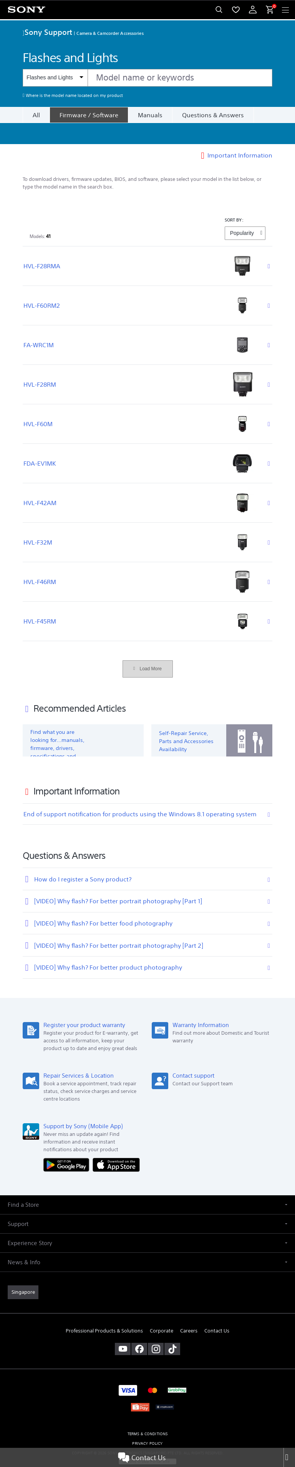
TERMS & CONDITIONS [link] (148, 1413)
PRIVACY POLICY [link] (147, 1422)
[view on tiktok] (172, 1328)
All (36, 115)
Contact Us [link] (216, 1309)
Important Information (239, 134)
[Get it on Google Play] (68, 1143)
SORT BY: (234, 199)
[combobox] (147, 78)
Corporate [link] (161, 1309)
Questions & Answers (213, 115)
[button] (147, 1183)
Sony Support (47, 32)
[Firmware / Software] (89, 115)
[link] (23, 1271)
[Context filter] (55, 77)
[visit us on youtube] (123, 1328)
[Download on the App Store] (116, 1143)
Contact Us (142, 1457)
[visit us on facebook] (139, 1328)
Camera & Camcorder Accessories (109, 33)
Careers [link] (188, 1309)
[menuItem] (235, 9)
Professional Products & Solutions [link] (104, 1309)
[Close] (289, 1457)
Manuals (150, 115)
